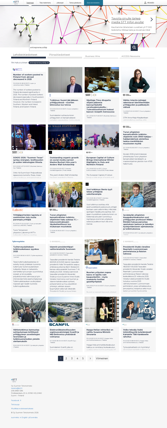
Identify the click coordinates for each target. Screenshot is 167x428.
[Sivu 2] (66, 358)
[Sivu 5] (83, 358)
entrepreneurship (39, 63)
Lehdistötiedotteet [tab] (25, 54)
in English (24, 417)
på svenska (33, 417)
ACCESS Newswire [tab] (131, 56)
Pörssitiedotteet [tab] (59, 54)
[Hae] (80, 47)
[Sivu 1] (60, 358)
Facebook (15, 400)
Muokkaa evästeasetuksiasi (22, 409)
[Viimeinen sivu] (102, 358)
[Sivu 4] (77, 358)
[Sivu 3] (72, 358)
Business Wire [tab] (92, 56)
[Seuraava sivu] (90, 358)
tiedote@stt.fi (16, 388)
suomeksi (15, 417)
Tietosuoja (15, 404)
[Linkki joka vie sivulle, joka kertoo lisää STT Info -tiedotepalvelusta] (132, 24)
